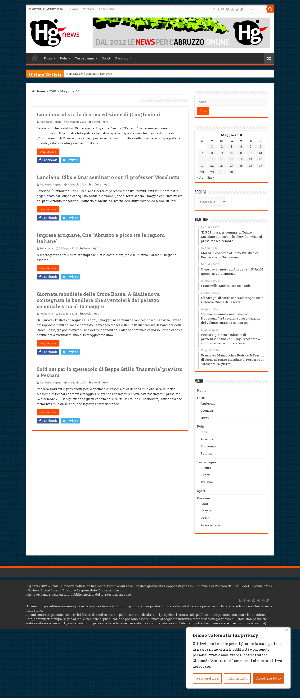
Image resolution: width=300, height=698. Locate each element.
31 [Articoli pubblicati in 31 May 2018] (231, 172)
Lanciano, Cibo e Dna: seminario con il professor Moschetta (108, 177)
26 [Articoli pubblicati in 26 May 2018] (250, 165)
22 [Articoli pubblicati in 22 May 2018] (212, 165)
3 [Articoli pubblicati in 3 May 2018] (232, 146)
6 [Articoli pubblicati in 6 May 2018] (260, 146)
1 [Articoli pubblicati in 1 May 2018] (212, 146)
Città (204, 432)
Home (74, 9)
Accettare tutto (268, 678)
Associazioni (210, 525)
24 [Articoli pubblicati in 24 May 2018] (231, 165)
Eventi (96, 121)
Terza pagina (84, 58)
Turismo (207, 482)
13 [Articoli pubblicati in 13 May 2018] (260, 153)
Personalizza (207, 678)
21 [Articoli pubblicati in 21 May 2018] (202, 165)
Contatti (88, 9)
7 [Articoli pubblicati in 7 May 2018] (202, 153)
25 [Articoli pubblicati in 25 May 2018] (241, 165)
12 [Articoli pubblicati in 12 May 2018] (250, 153)
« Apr (201, 177)
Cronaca (207, 410)
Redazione (46, 248)
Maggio (66, 91)
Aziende (207, 439)
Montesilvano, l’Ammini (81, 73)
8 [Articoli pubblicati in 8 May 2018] (212, 153)
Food (204, 504)
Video (205, 518)
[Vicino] (287, 630)
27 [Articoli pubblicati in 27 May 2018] (260, 165)
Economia (208, 446)
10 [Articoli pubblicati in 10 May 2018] (231, 153)
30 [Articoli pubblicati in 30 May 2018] (222, 172)
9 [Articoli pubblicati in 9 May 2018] (222, 153)
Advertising (107, 9)
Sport (106, 58)
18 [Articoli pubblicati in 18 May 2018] (241, 159)
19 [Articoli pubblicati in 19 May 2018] (250, 159)
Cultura (96, 184)
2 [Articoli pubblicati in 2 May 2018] (222, 146)
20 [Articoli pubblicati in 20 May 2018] (260, 159)
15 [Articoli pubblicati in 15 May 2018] (211, 159)
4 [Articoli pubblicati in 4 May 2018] (241, 146)
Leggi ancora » (48, 151)
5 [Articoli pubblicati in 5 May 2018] (250, 146)
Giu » (210, 177)
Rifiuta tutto (237, 678)
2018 (52, 91)
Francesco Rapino (50, 121)
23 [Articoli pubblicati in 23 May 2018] (222, 165)
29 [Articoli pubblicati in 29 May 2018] (212, 172)
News (86, 248)
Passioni (121, 58)
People (87, 313)
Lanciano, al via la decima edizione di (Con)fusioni (98, 114)
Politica (206, 453)
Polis (63, 58)
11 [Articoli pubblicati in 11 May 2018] (241, 153)
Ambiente (208, 403)
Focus (48, 58)
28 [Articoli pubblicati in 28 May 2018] (202, 172)
